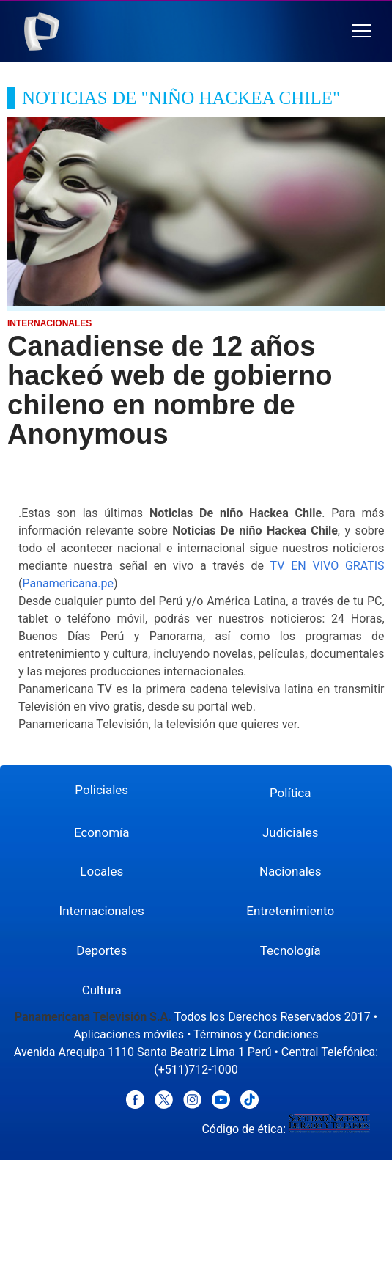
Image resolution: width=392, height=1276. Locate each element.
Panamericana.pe (67, 583)
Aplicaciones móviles (128, 1034)
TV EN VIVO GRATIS (327, 566)
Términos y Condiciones (256, 1034)
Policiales (101, 789)
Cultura (102, 990)
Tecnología (290, 950)
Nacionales (290, 871)
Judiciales (290, 832)
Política (290, 792)
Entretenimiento (290, 910)
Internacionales (101, 910)
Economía (102, 832)
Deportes (101, 950)
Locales (101, 871)
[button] (361, 31)
